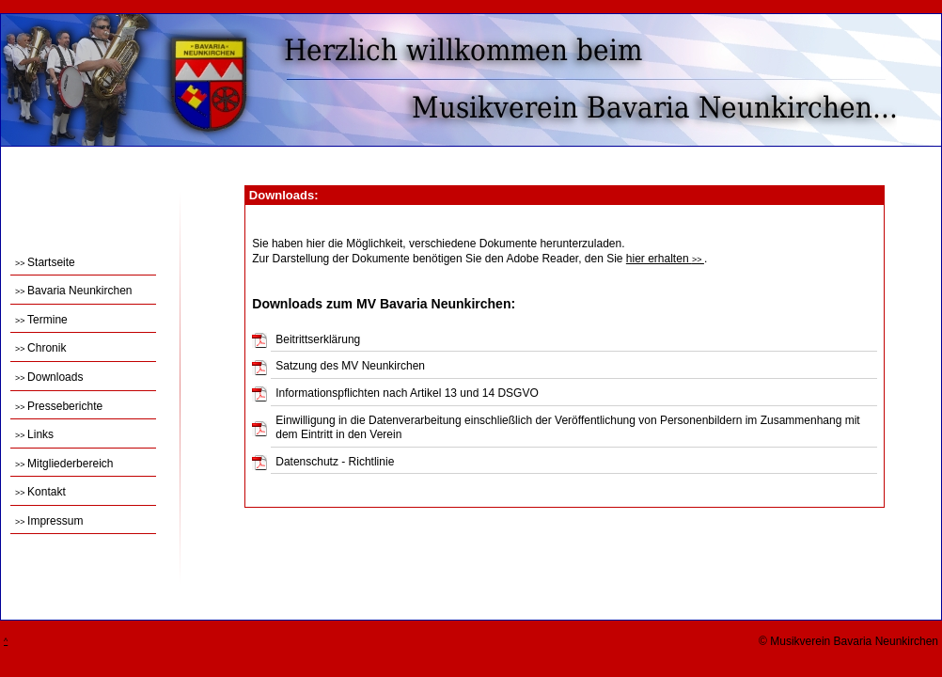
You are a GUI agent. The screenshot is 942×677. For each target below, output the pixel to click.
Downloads (49, 377)
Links (34, 434)
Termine (41, 319)
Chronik (40, 347)
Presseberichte (58, 406)
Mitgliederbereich (64, 463)
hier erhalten (665, 258)
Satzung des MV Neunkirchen (350, 365)
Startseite (45, 262)
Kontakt (40, 491)
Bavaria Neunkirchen (73, 290)
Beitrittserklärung (317, 339)
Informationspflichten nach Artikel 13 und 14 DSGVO (407, 393)
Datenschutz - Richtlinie (334, 461)
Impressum (49, 520)
